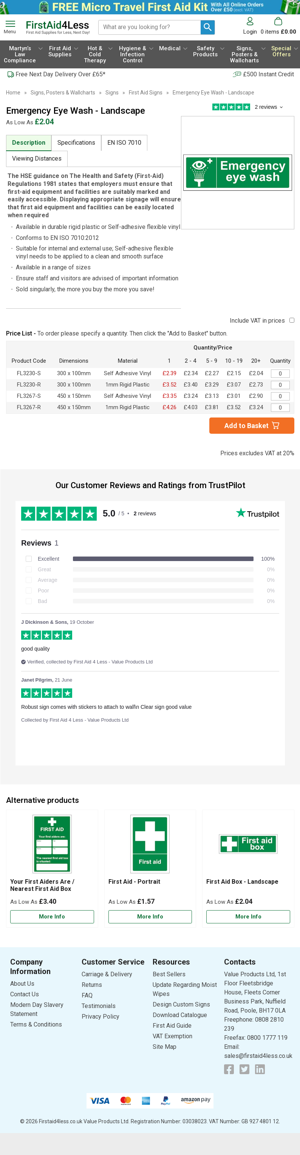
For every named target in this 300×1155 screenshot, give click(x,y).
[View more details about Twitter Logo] (244, 1069)
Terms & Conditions (36, 1024)
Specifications (76, 142)
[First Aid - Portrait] (150, 869)
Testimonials (99, 1006)
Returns (92, 984)
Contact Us (24, 994)
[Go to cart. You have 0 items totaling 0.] (278, 26)
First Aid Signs (145, 93)
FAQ (87, 995)
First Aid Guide (172, 1025)
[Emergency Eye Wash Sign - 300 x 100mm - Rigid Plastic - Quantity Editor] (280, 385)
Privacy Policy (100, 1016)
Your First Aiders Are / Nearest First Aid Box (42, 885)
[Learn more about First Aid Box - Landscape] (248, 916)
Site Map (164, 1046)
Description (28, 142)
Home (13, 93)
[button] (252, 26)
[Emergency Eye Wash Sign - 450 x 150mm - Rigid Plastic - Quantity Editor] (280, 408)
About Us (22, 983)
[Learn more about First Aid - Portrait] (150, 916)
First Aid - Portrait (134, 881)
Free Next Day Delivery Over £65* (60, 74)
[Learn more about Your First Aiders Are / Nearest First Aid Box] (52, 916)
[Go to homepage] (58, 28)
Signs (112, 93)
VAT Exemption (172, 1036)
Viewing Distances (37, 158)
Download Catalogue (180, 1015)
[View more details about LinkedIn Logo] (260, 1069)
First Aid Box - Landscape (242, 881)
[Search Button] (208, 27)
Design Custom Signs (181, 1004)
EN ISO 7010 (124, 142)
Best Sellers (169, 974)
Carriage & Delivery (107, 974)
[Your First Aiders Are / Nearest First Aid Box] (52, 869)
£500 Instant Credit (268, 74)
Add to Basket (246, 426)
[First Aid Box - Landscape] (248, 869)
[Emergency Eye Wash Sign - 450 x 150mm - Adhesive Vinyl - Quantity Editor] (280, 396)
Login (250, 31)
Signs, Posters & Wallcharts (63, 93)
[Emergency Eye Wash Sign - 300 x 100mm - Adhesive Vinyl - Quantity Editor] (280, 374)
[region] (52, 846)
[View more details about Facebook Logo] (229, 1069)
